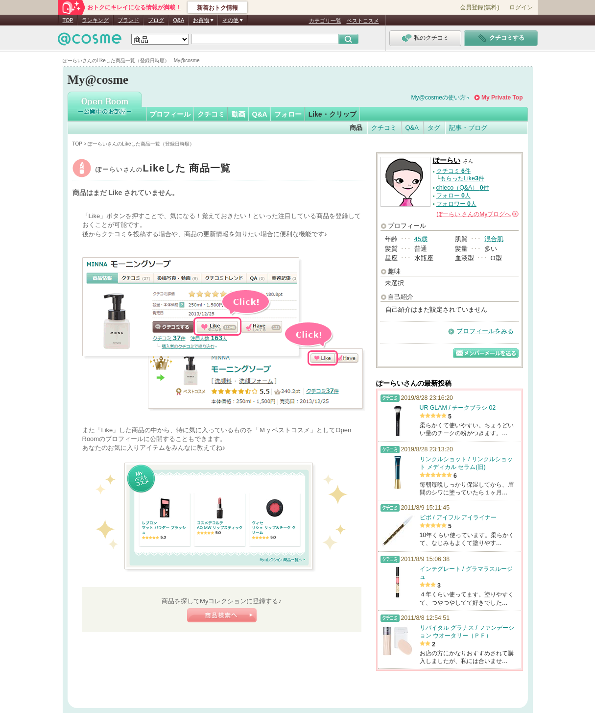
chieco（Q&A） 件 (462, 187)
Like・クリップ (333, 114)
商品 (356, 127)
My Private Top (502, 97)
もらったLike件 (462, 178)
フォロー (288, 114)
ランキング (95, 20)
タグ (434, 127)
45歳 (421, 239)
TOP (68, 20)
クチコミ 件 (453, 171)
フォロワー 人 (456, 203)
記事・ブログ (468, 127)
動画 (238, 114)
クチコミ (211, 114)
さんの (478, 214)
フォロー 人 (453, 195)
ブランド (128, 20)
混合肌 (493, 239)
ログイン (521, 7)
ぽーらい (163, 169)
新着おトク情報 (217, 7)
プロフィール (169, 114)
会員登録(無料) (479, 7)
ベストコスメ (363, 21)
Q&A (178, 20)
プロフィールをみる (485, 331)
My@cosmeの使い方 (438, 97)
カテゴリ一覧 (325, 21)
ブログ (156, 20)
